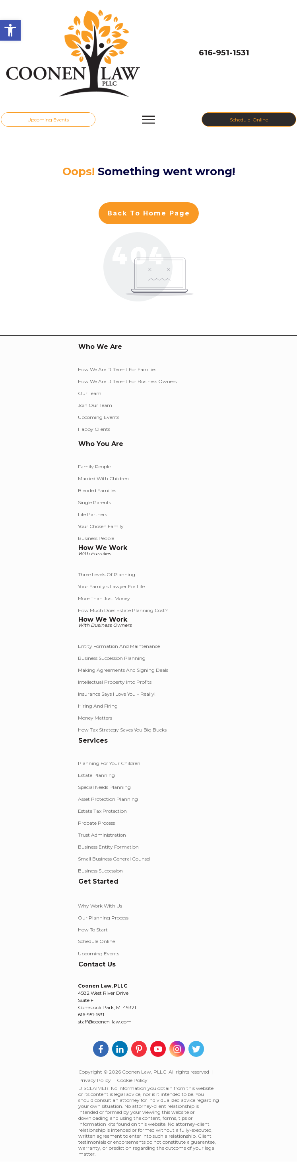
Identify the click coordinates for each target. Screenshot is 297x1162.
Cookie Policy (132, 1080)
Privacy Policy (94, 1080)
